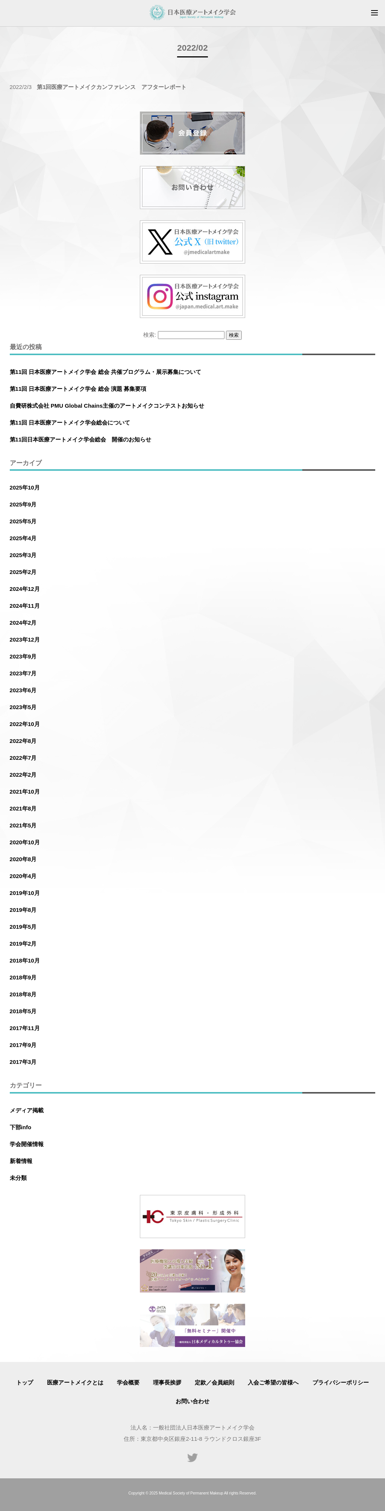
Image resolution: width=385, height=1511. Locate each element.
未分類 (18, 1178)
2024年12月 (25, 589)
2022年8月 (23, 741)
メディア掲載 (27, 1110)
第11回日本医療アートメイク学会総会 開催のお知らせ (81, 439)
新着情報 (21, 1161)
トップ (24, 1382)
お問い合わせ (192, 1401)
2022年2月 (23, 774)
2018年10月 (25, 960)
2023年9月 (23, 656)
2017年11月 (25, 1028)
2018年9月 (23, 977)
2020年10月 (25, 842)
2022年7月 (23, 758)
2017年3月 (23, 1062)
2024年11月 (25, 606)
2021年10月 (25, 791)
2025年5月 (23, 521)
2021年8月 (23, 808)
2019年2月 (23, 943)
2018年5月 (23, 1011)
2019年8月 (23, 910)
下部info (21, 1127)
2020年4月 (23, 876)
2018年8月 (23, 994)
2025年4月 (23, 538)
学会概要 (128, 1382)
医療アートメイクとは (75, 1382)
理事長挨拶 (167, 1382)
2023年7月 (23, 673)
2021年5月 (23, 825)
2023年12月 (25, 639)
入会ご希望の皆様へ (273, 1382)
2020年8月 (23, 859)
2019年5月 (23, 926)
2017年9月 (23, 1045)
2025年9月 (23, 504)
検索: (149, 334)
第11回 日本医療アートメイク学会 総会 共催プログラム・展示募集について (105, 372)
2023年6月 (23, 690)
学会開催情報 (27, 1144)
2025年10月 (25, 487)
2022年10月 (25, 724)
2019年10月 (25, 893)
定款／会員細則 (214, 1382)
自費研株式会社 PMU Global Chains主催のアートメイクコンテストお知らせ (107, 405)
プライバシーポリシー (340, 1382)
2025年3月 (23, 555)
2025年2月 (23, 572)
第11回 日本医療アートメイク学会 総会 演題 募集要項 (78, 389)
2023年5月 (23, 707)
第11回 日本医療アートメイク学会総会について (70, 422)
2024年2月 (23, 622)
